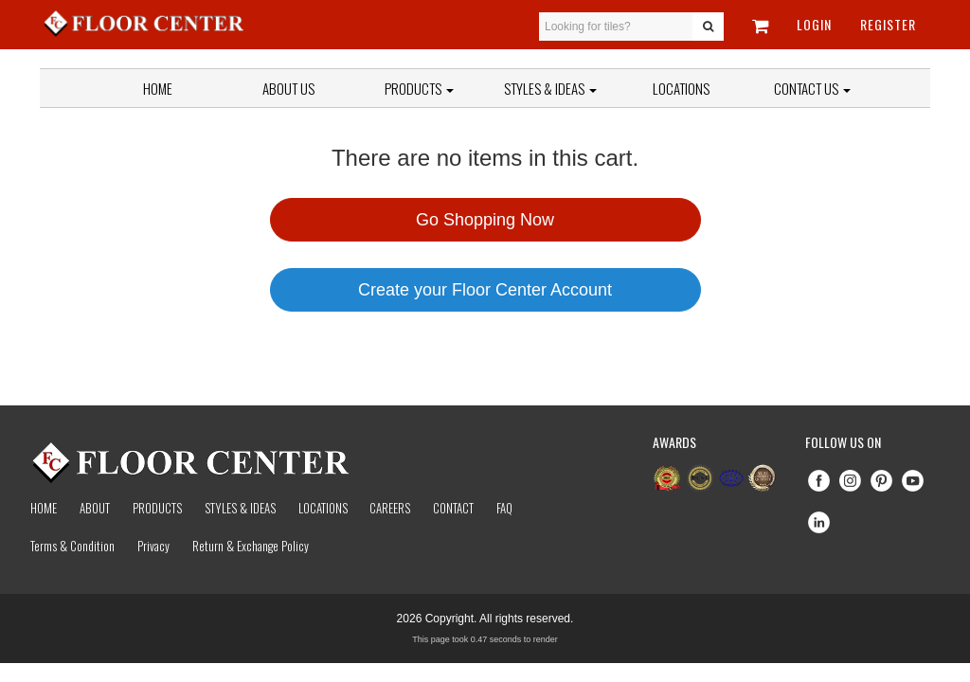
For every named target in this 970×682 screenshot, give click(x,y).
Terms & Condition (72, 545)
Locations (681, 88)
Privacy (153, 545)
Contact (453, 507)
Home (157, 88)
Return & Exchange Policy (250, 545)
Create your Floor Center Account (485, 289)
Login (814, 24)
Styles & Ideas (240, 507)
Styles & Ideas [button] (550, 88)
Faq (504, 507)
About (95, 507)
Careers (389, 507)
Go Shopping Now (485, 219)
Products (419, 88)
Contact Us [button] (812, 88)
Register (888, 24)
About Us (288, 88)
